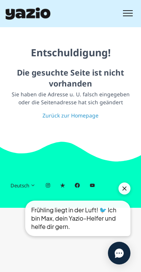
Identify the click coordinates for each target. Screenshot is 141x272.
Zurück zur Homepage (70, 115)
